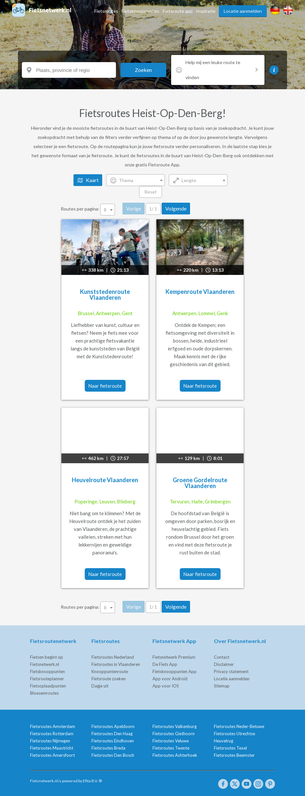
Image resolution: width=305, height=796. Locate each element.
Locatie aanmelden (243, 11)
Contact (221, 657)
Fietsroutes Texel (230, 748)
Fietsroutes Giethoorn (173, 733)
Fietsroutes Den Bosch (112, 755)
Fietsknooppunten (140, 11)
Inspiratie (206, 11)
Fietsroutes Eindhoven (112, 740)
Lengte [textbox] (189, 180)
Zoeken (143, 70)
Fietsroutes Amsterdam (52, 726)
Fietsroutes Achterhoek (174, 755)
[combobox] (135, 180)
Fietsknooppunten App (174, 671)
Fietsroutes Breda (108, 748)
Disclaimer (224, 664)
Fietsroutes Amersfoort (52, 755)
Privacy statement (231, 671)
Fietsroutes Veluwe (170, 740)
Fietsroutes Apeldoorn (113, 726)
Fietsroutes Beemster (234, 755)
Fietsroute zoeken (108, 678)
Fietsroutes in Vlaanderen (115, 664)
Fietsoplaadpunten (48, 685)
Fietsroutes (106, 11)
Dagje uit (99, 685)
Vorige (133, 208)
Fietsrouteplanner (47, 678)
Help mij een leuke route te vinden (221, 69)
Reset (150, 192)
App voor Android (169, 678)
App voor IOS (165, 685)
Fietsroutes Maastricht (51, 748)
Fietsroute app (178, 11)
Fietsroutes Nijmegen (50, 740)
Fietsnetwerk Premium (173, 657)
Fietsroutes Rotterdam (51, 733)
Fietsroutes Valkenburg (174, 726)
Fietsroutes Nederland (112, 657)
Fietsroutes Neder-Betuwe (239, 726)
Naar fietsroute (105, 386)
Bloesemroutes (44, 693)
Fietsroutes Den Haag (112, 733)
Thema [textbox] (126, 180)
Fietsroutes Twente (170, 748)
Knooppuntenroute (109, 671)
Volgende (175, 208)
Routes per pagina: (88, 209)
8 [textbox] (105, 209)
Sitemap (222, 685)
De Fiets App (164, 664)
